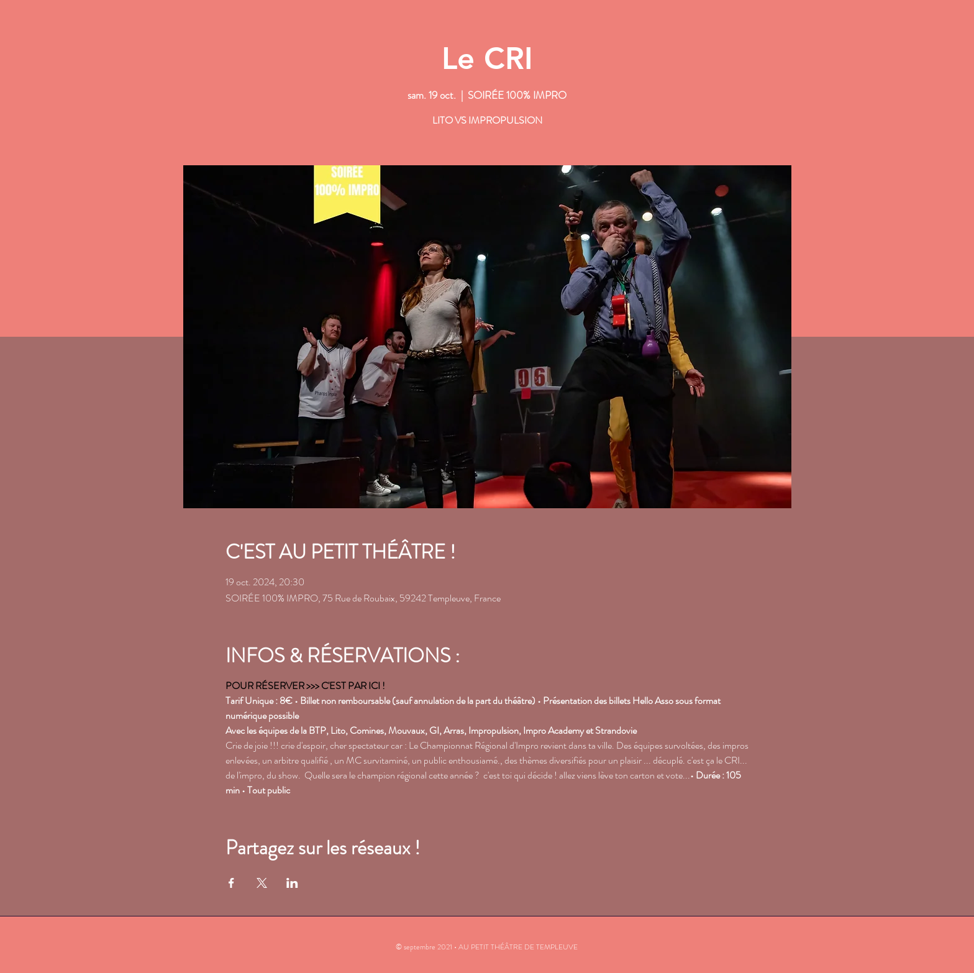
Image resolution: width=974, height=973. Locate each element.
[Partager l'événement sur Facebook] (231, 883)
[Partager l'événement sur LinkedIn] (292, 883)
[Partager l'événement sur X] (262, 883)
